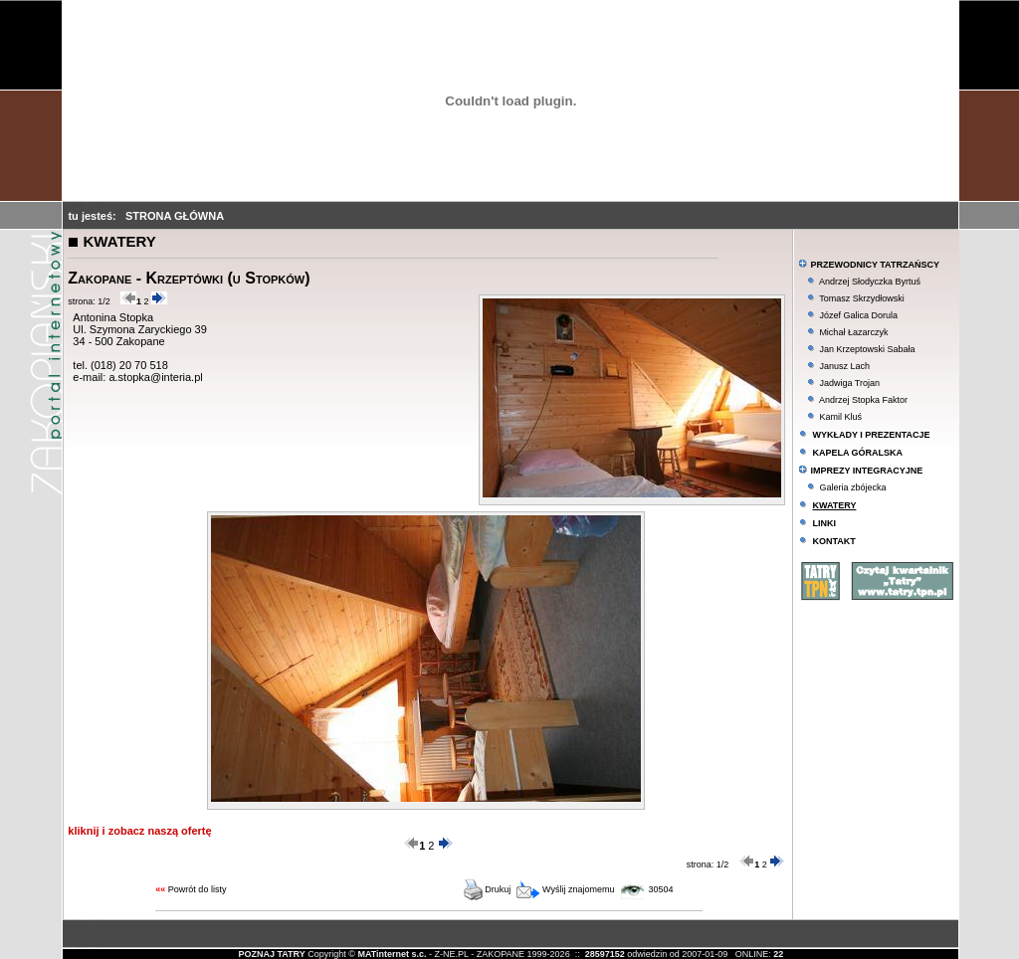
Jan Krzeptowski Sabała (867, 349)
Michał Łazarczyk (853, 332)
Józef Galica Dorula (858, 315)
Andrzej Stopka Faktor (863, 400)
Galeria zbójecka (852, 487)
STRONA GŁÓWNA (174, 216)
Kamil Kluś (840, 417)
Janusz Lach (844, 366)
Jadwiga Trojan (849, 383)
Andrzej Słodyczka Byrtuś (869, 282)
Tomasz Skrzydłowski (862, 298)
